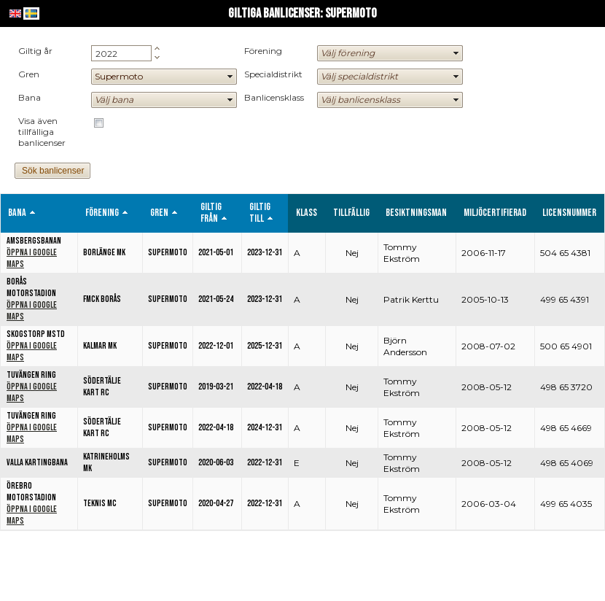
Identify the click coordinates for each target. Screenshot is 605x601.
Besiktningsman (416, 212)
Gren (28, 74)
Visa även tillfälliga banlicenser (42, 131)
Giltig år (35, 50)
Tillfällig (351, 212)
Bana (29, 97)
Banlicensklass (274, 97)
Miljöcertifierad (495, 212)
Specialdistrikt (273, 74)
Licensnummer (569, 212)
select (230, 77)
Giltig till (259, 213)
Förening (263, 50)
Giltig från (211, 213)
